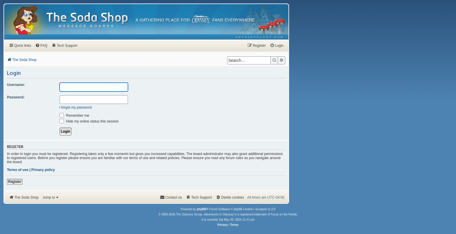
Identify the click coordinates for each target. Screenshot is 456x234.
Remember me (74, 116)
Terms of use (17, 170)
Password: (16, 97)
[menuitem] (260, 37)
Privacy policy (43, 170)
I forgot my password (75, 107)
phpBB (201, 209)
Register (14, 182)
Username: (16, 85)
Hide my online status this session (89, 121)
